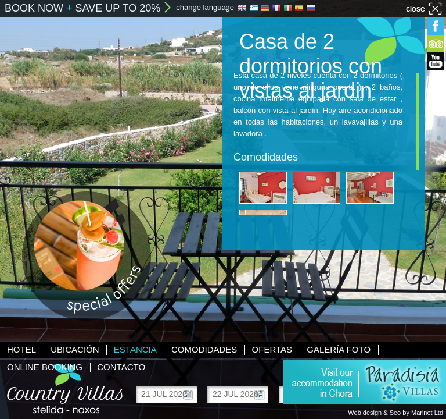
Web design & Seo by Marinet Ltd (395, 412)
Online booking (44, 367)
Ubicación (75, 349)
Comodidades (204, 349)
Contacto (121, 367)
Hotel (21, 349)
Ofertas (272, 349)
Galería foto (339, 349)
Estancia (135, 349)
